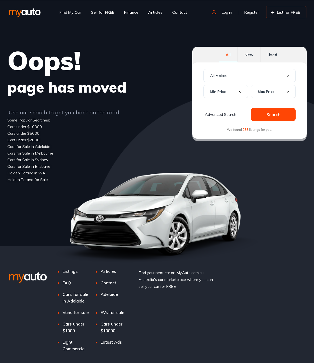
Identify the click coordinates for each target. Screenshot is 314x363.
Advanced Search (220, 114)
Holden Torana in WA (26, 172)
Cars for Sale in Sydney (27, 159)
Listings (70, 271)
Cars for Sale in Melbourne (30, 153)
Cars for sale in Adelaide (75, 297)
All (228, 54)
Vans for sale (76, 312)
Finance (131, 12)
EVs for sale (112, 312)
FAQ (67, 282)
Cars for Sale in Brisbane (28, 166)
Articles (155, 12)
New (249, 54)
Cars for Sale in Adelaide (28, 146)
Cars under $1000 (74, 327)
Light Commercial (74, 345)
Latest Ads (111, 342)
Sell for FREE (102, 12)
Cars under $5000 (23, 133)
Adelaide (109, 294)
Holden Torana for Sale (27, 179)
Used (272, 54)
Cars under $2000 (23, 139)
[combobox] (249, 75)
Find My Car (70, 12)
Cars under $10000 (24, 126)
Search (273, 114)
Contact (179, 12)
